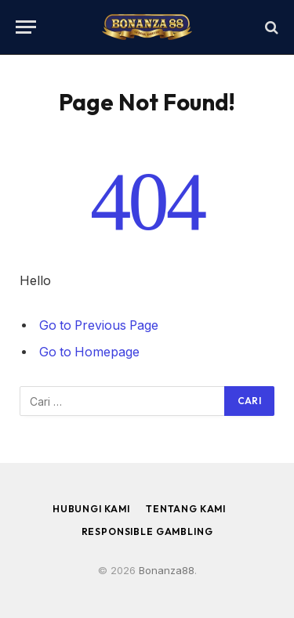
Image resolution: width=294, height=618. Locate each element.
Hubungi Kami (91, 509)
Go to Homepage (89, 352)
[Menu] (26, 27)
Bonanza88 (166, 570)
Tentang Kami (186, 509)
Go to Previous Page (98, 325)
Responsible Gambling (147, 531)
